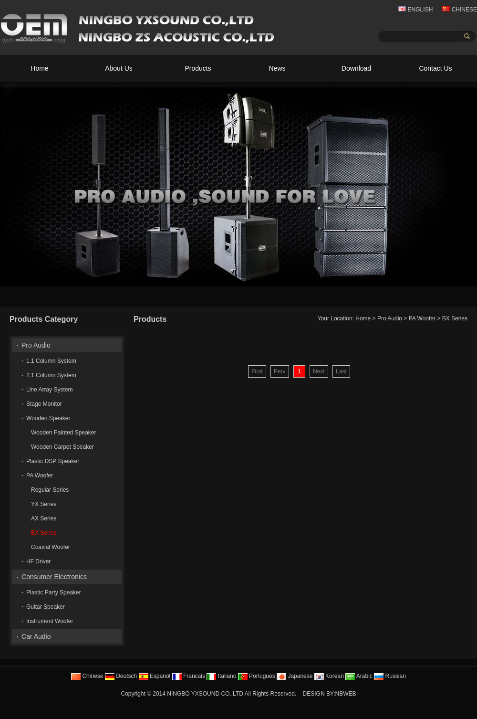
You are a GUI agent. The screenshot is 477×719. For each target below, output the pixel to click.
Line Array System (49, 389)
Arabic (359, 676)
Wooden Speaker (48, 418)
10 (468, 278)
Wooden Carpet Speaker (62, 447)
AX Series (43, 518)
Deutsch (121, 676)
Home (39, 68)
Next (319, 371)
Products (198, 68)
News (277, 68)
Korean (329, 676)
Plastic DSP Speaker (52, 461)
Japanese (294, 676)
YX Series (43, 504)
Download (356, 68)
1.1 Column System (51, 361)
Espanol (155, 676)
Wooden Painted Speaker (63, 432)
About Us (119, 68)
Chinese (87, 676)
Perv (280, 371)
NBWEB (345, 693)
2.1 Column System (51, 375)
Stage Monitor (44, 404)
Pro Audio (389, 318)
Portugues (256, 676)
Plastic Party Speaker (53, 592)
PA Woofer (422, 318)
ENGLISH (415, 9)
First (256, 371)
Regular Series (50, 489)
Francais (188, 676)
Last (341, 371)
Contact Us (435, 68)
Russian (390, 676)
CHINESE (459, 9)
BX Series (454, 318)
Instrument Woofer (49, 621)
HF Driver (38, 561)
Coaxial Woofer (50, 547)
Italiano (221, 676)
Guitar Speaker (45, 606)
